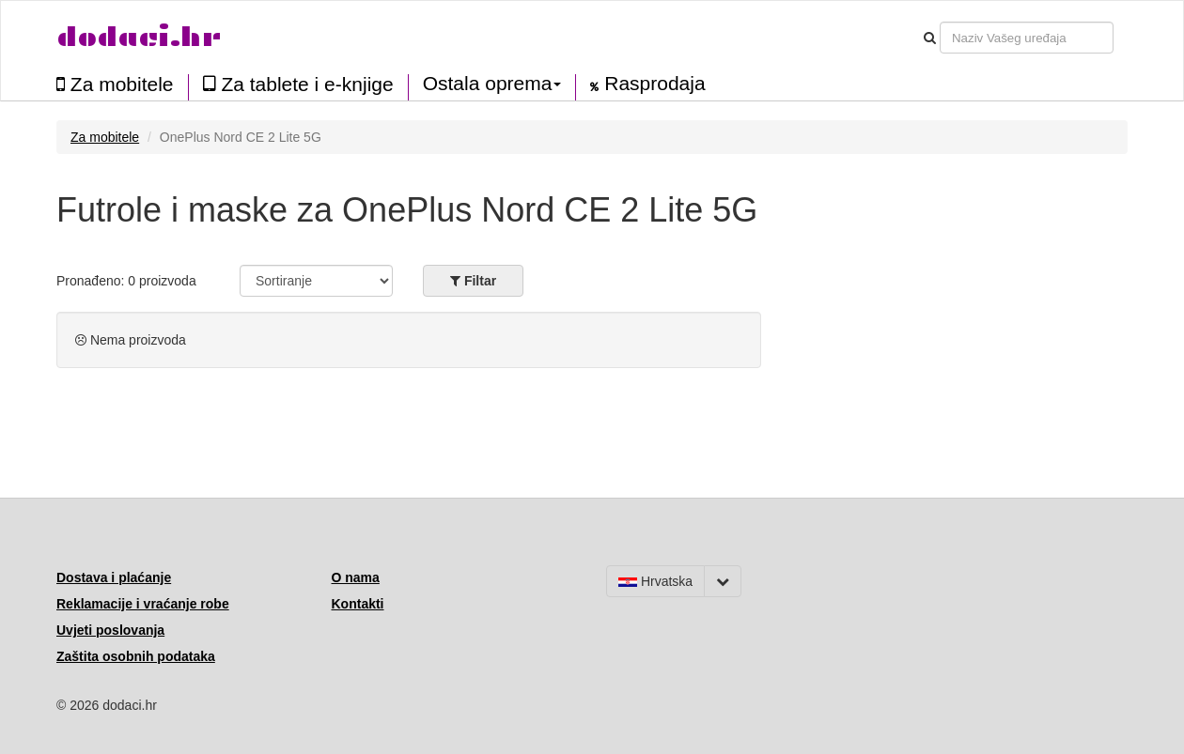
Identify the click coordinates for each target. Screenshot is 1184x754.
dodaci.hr (139, 37)
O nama (356, 577)
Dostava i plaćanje (113, 577)
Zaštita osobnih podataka (135, 656)
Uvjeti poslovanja (110, 630)
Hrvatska (655, 581)
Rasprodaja (647, 83)
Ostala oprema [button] (492, 83)
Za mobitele (115, 84)
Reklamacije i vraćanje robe (142, 603)
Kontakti (358, 603)
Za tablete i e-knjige (298, 84)
